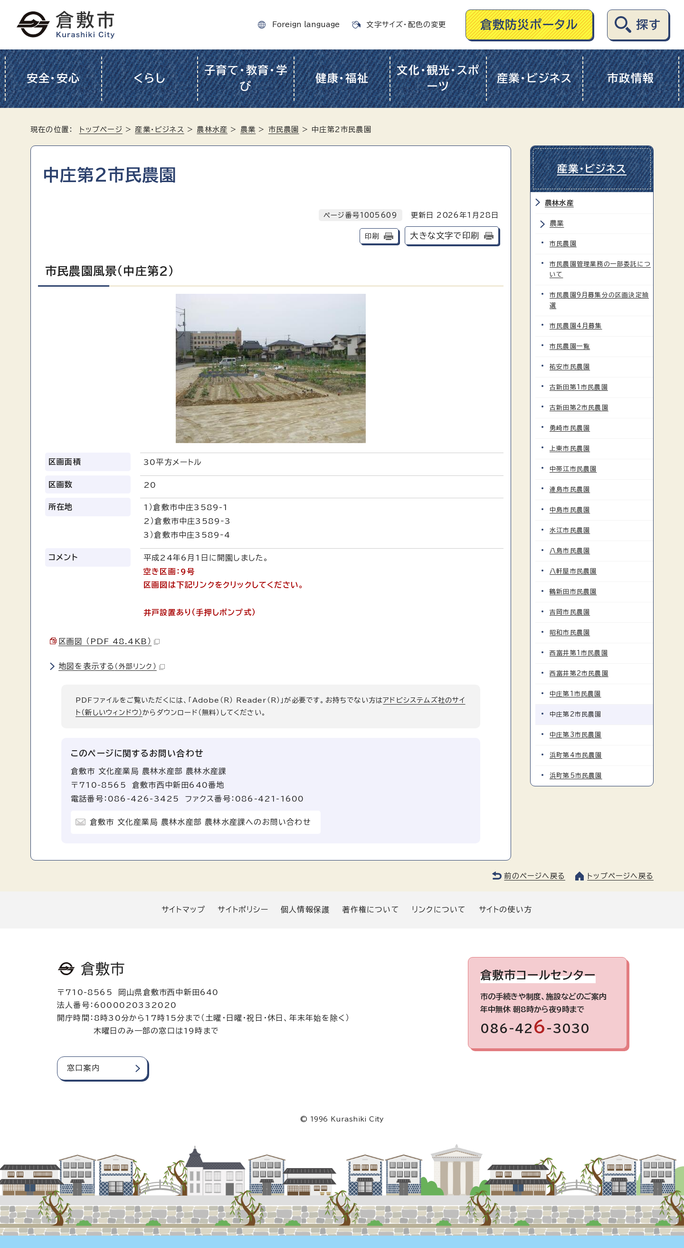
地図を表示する (111, 666)
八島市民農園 (570, 551)
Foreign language (306, 24)
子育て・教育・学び (246, 78)
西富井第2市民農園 (579, 673)
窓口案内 (83, 1068)
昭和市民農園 (570, 632)
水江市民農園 (570, 530)
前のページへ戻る (534, 876)
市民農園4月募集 (576, 326)
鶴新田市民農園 (573, 592)
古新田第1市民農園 (579, 387)
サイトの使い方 (505, 909)
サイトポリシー (243, 909)
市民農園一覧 (570, 346)
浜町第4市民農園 (576, 755)
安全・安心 (53, 78)
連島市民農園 (570, 489)
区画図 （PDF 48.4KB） (109, 641)
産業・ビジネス (534, 78)
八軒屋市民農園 (573, 571)
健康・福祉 (342, 78)
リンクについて (439, 909)
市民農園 (283, 129)
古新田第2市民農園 (579, 408)
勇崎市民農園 (570, 428)
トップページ (101, 129)
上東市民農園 (570, 448)
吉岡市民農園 (570, 612)
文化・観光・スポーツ (438, 78)
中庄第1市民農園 (575, 694)
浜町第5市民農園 (576, 776)
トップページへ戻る (620, 876)
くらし (149, 78)
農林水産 (212, 129)
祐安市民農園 (570, 367)
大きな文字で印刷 (444, 236)
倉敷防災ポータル (529, 24)
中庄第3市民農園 (576, 735)
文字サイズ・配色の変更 (406, 24)
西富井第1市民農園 (579, 653)
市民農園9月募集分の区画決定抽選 (599, 300)
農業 (248, 129)
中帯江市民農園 (573, 469)
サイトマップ (183, 909)
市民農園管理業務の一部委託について (600, 269)
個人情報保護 (305, 909)
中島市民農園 (570, 510)
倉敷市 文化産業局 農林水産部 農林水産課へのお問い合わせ (200, 822)
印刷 (372, 236)
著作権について (370, 909)
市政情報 (630, 78)
